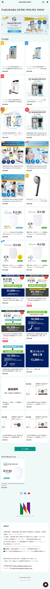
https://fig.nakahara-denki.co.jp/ (22, 568)
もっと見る (25, 449)
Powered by (25, 580)
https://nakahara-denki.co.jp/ (22, 566)
